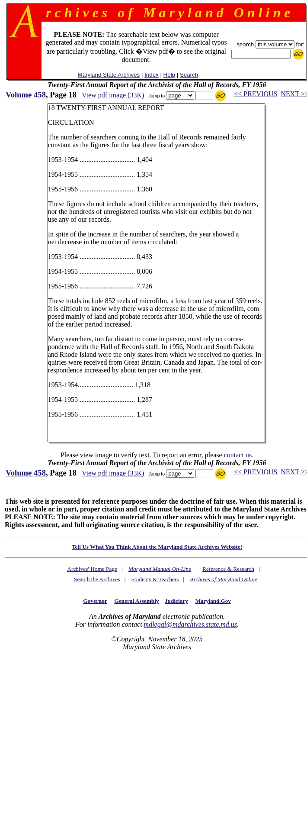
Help (169, 74)
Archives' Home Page (92, 569)
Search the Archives (97, 579)
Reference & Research (228, 569)
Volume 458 (26, 94)
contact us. (238, 455)
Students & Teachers (155, 579)
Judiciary (176, 601)
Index (151, 74)
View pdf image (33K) (113, 95)
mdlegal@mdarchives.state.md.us (190, 624)
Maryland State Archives (109, 74)
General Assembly (136, 601)
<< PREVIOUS (255, 93)
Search (189, 74)
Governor (95, 601)
